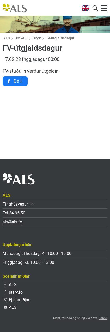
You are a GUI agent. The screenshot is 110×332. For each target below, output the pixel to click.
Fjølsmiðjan (17, 299)
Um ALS (21, 38)
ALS (6, 38)
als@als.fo (12, 221)
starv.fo (13, 292)
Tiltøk (36, 38)
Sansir (103, 318)
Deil (17, 81)
